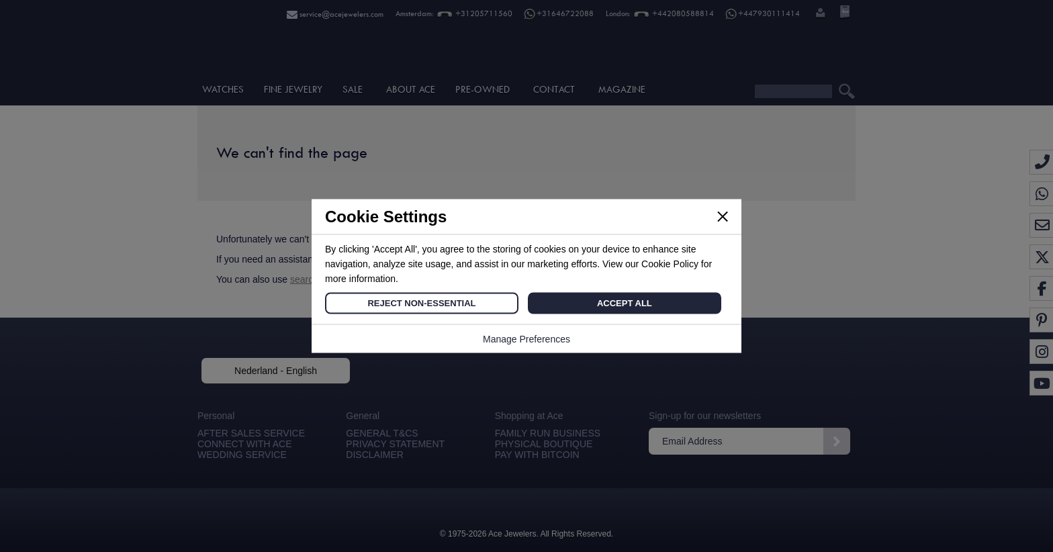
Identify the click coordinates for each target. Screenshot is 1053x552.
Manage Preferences (526, 339)
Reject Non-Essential (421, 303)
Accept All (624, 303)
